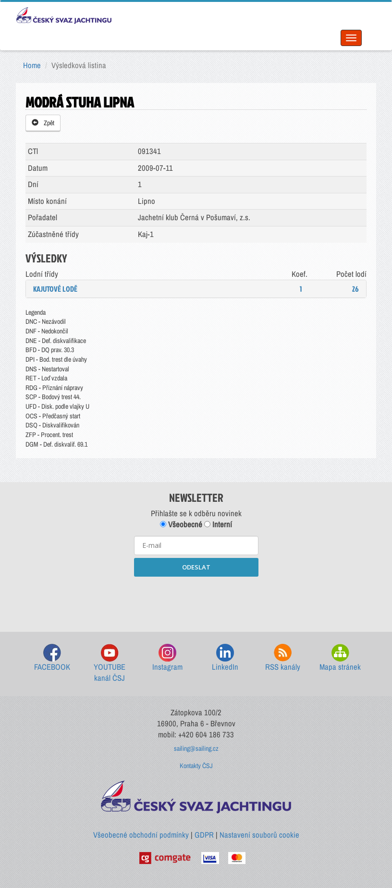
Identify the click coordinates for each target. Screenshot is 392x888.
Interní (218, 524)
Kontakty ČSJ (196, 765)
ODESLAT (196, 567)
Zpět (43, 122)
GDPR (204, 834)
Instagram (167, 658)
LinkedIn (225, 658)
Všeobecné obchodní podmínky (141, 834)
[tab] (196, 288)
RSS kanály (282, 658)
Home (32, 65)
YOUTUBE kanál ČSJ (109, 664)
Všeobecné (181, 524)
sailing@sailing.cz (196, 748)
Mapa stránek (340, 658)
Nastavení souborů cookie (259, 834)
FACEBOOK (52, 658)
